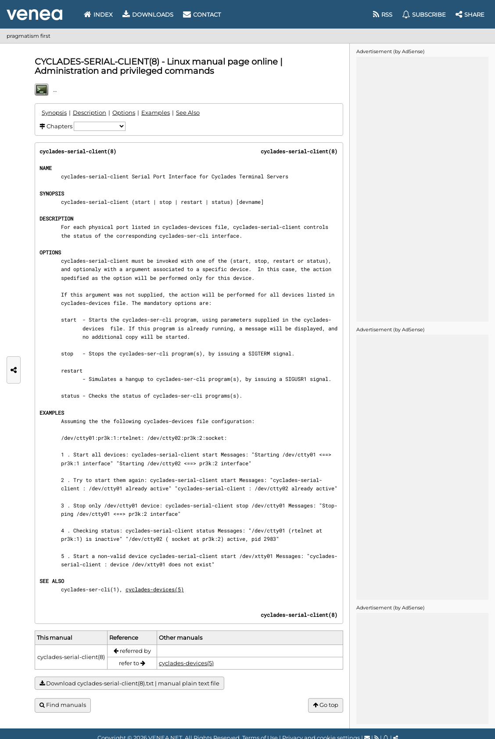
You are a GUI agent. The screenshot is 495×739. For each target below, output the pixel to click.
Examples (155, 112)
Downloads (147, 14)
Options (123, 112)
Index (98, 14)
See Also (188, 112)
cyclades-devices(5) (155, 589)
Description (89, 112)
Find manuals (62, 705)
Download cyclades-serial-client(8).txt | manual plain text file (129, 683)
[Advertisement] (422, 188)
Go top (325, 705)
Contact (202, 14)
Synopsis (54, 112)
